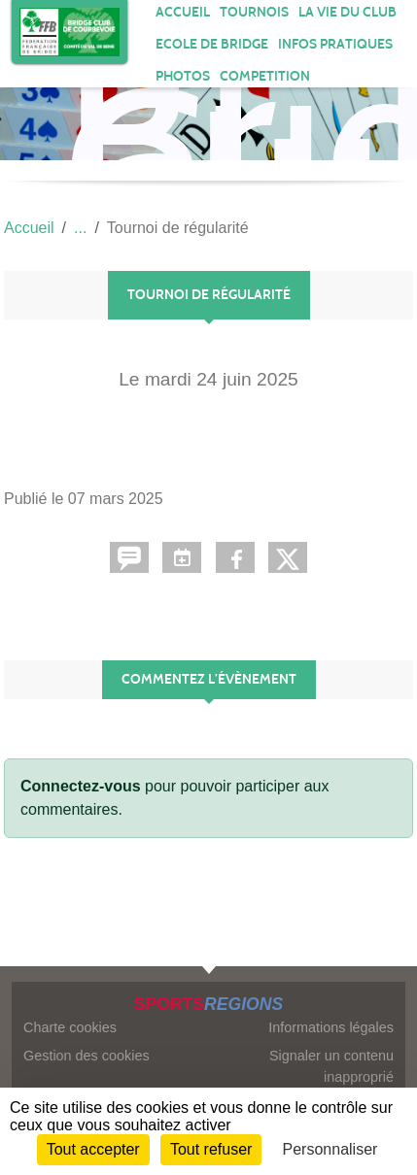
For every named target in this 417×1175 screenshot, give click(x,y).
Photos (183, 76)
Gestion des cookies (86, 1055)
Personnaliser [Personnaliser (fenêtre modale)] (330, 1149)
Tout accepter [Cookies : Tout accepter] (93, 1149)
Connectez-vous (80, 786)
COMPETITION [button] (265, 76)
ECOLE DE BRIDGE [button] (212, 44)
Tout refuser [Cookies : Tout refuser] (211, 1149)
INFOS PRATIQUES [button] (335, 44)
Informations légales (331, 1027)
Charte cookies (70, 1027)
